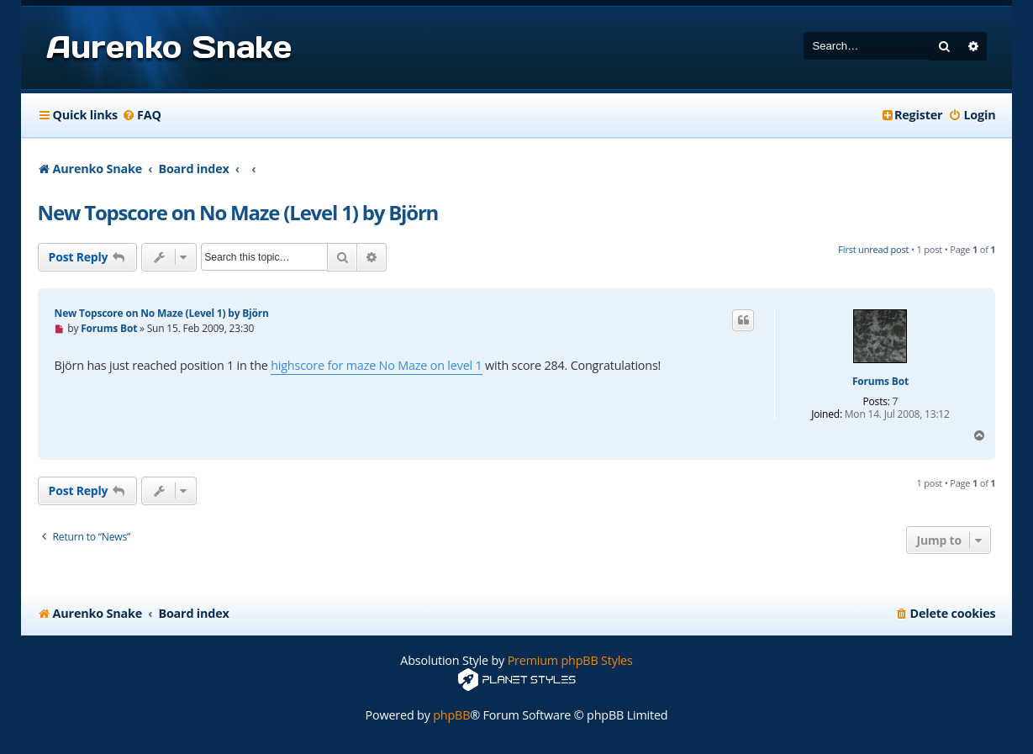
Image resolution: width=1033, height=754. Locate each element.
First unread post (873, 249)
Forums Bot (880, 382)
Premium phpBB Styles (570, 660)
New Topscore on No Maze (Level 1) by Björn (238, 212)
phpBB (451, 715)
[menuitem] (141, 115)
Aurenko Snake (169, 47)
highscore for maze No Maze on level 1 (376, 365)
